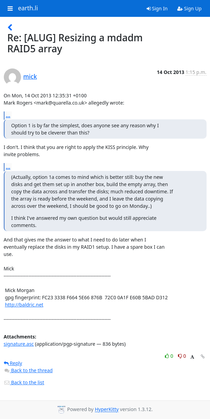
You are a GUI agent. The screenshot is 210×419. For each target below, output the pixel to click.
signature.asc (19, 344)
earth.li (28, 8)
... (8, 115)
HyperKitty (106, 409)
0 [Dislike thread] (182, 356)
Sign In (157, 8)
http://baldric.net (24, 304)
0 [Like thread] (169, 356)
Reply (13, 363)
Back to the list (24, 382)
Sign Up (189, 8)
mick (30, 76)
